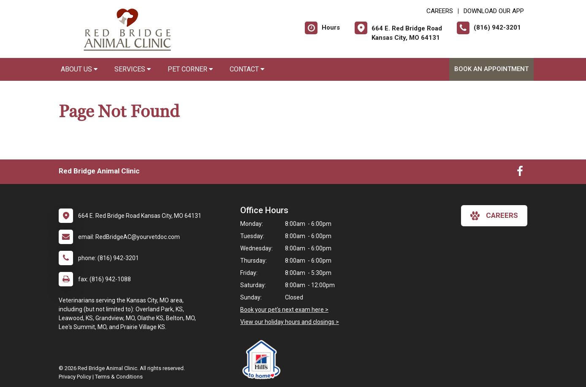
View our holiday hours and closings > (289, 321)
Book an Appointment (491, 69)
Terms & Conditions (119, 376)
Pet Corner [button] (190, 69)
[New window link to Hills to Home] (263, 359)
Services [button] (132, 69)
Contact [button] (247, 69)
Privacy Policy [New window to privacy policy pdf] (75, 376)
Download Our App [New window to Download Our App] (494, 11)
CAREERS (439, 11)
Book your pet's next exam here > (284, 309)
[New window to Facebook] (520, 173)
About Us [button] (79, 69)
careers (494, 215)
